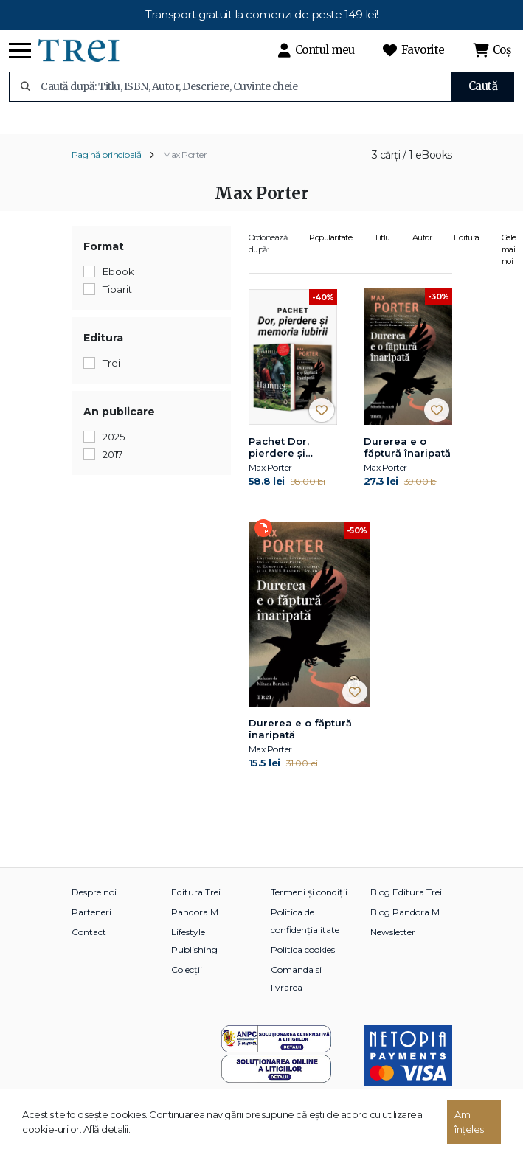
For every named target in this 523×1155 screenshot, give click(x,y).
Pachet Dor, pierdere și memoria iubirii (289, 460)
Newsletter (392, 944)
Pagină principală (107, 167)
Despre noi (94, 904)
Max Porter (185, 167)
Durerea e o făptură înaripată (407, 459)
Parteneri (91, 924)
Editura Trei (196, 904)
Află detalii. (107, 1129)
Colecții (186, 982)
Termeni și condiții (309, 904)
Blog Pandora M (405, 924)
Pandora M (194, 924)
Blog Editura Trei (406, 904)
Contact (89, 944)
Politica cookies (303, 962)
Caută (483, 86)
